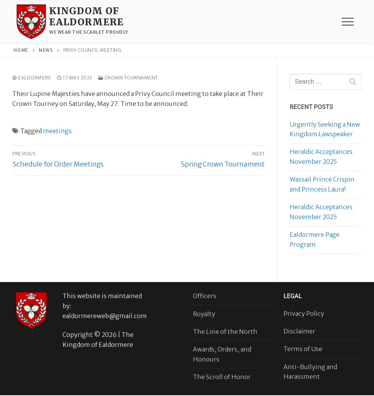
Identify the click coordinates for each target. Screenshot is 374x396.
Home (20, 50)
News (46, 50)
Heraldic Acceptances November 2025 (321, 156)
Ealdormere (31, 78)
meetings (57, 131)
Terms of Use (302, 349)
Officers (204, 296)
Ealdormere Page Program (314, 239)
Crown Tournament (128, 78)
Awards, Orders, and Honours (222, 354)
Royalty (204, 314)
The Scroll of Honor (222, 377)
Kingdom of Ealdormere (86, 16)
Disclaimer (299, 331)
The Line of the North (225, 331)
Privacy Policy (303, 313)
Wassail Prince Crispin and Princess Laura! (322, 184)
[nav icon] (348, 22)
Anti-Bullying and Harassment (310, 372)
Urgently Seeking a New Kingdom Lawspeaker (325, 129)
